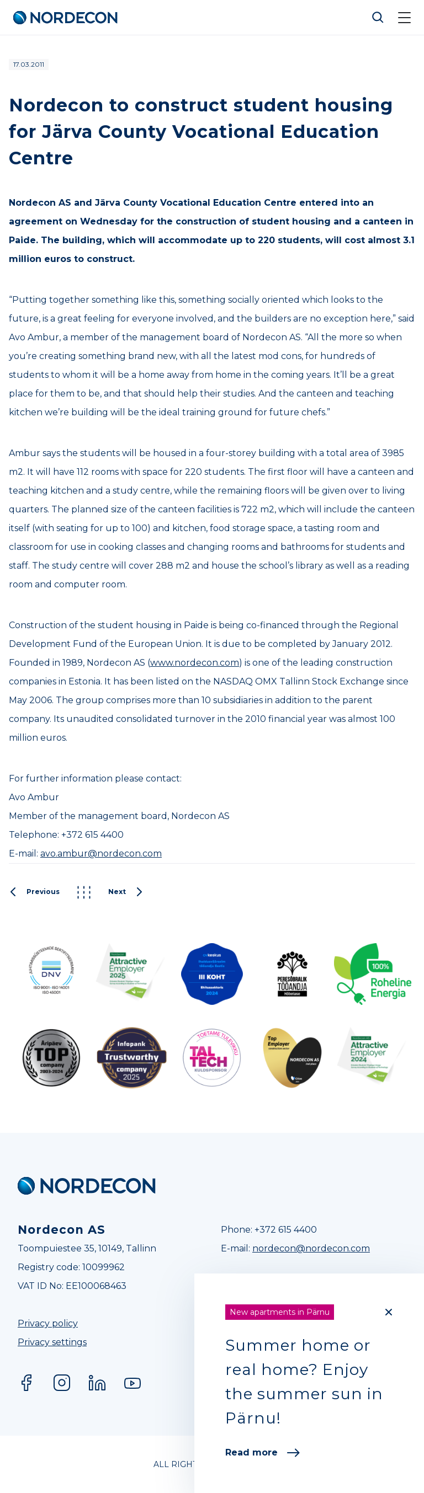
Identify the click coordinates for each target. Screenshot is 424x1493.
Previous (34, 892)
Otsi (378, 17)
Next (126, 892)
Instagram (62, 1383)
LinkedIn (97, 1383)
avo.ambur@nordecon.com (101, 853)
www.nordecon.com (194, 662)
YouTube (132, 1383)
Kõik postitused (84, 892)
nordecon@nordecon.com (311, 1248)
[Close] (388, 1312)
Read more (262, 1452)
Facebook (26, 1383)
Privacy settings (52, 1342)
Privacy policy (48, 1323)
